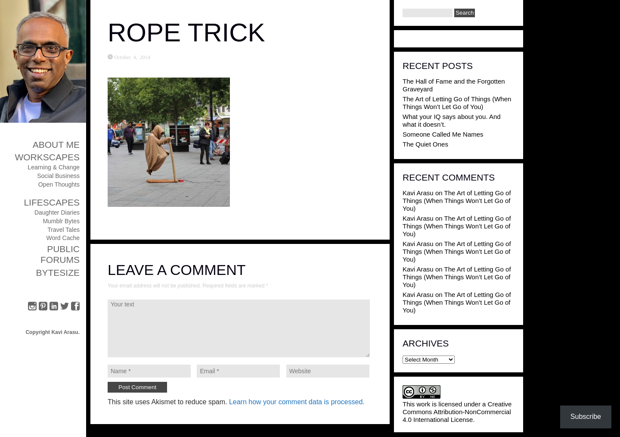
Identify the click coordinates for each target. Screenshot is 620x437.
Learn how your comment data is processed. (297, 402)
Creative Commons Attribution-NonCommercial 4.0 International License (457, 411)
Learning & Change (54, 167)
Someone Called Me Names (443, 134)
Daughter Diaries (57, 212)
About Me (56, 145)
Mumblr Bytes (61, 221)
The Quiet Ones (425, 144)
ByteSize (58, 273)
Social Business (58, 175)
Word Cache (63, 237)
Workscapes (47, 157)
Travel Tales (63, 229)
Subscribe (585, 416)
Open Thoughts (59, 184)
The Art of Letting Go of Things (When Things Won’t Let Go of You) (457, 102)
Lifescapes (52, 202)
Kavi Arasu (418, 193)
